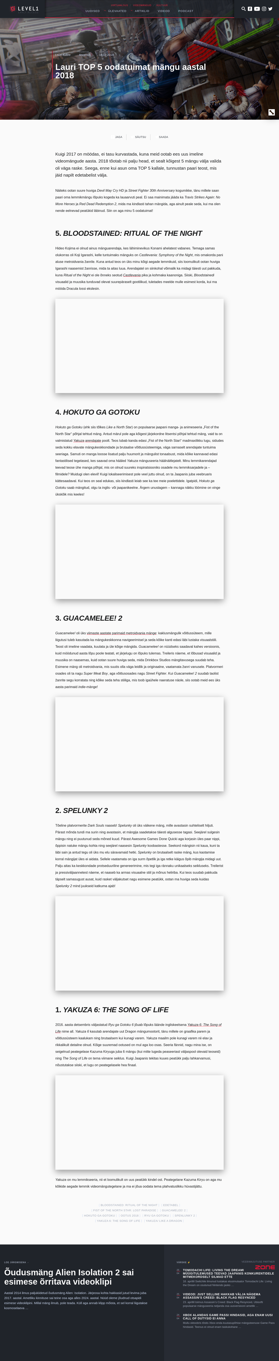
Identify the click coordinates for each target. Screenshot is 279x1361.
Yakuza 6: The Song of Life (118, 1220)
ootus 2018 (130, 1215)
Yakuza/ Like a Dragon (164, 1220)
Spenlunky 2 (185, 1215)
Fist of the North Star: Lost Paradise (124, 1210)
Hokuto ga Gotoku (99, 1215)
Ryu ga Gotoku (156, 1215)
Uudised (93, 11)
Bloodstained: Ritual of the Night (129, 1205)
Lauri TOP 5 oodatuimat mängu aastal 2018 (130, 71)
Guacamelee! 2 (174, 1210)
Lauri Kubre (62, 54)
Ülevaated (117, 11)
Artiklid (142, 11)
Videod (164, 11)
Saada (161, 137)
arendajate (93, 440)
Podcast (186, 11)
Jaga (116, 137)
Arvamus (84, 54)
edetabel (170, 1205)
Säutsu (138, 137)
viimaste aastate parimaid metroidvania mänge (121, 633)
